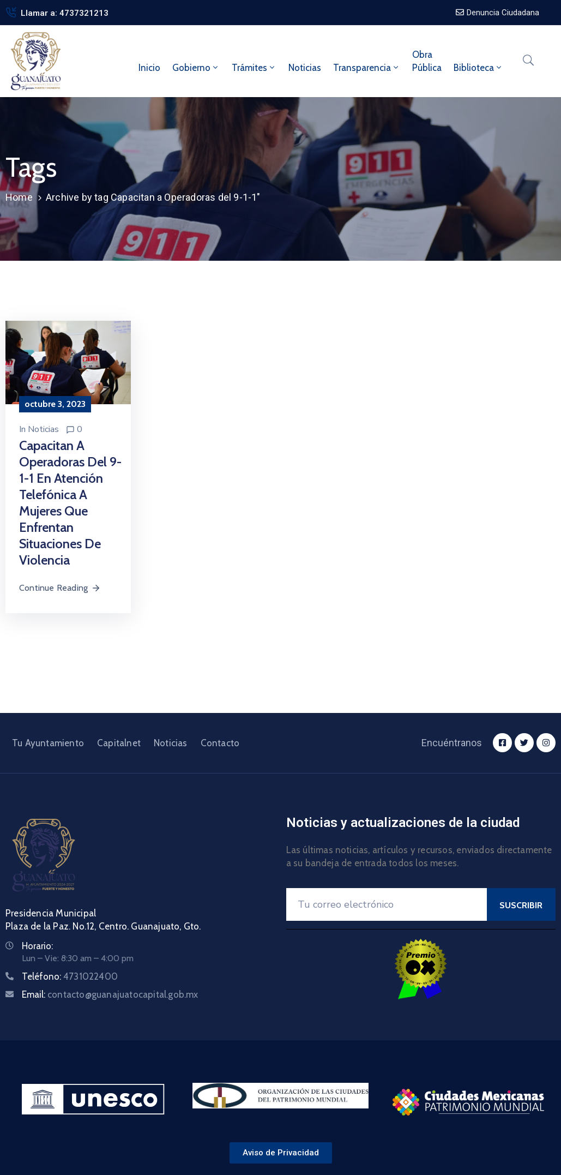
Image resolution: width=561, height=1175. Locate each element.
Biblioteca (478, 67)
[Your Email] (386, 904)
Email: (110, 994)
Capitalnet (119, 743)
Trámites (254, 67)
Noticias (304, 67)
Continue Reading (60, 588)
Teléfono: (70, 976)
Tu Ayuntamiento (48, 743)
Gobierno (196, 67)
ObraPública (427, 61)
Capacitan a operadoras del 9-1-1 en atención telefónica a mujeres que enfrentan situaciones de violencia (70, 502)
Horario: (37, 945)
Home (19, 197)
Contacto (220, 743)
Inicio (149, 67)
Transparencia (366, 67)
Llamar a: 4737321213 (64, 13)
